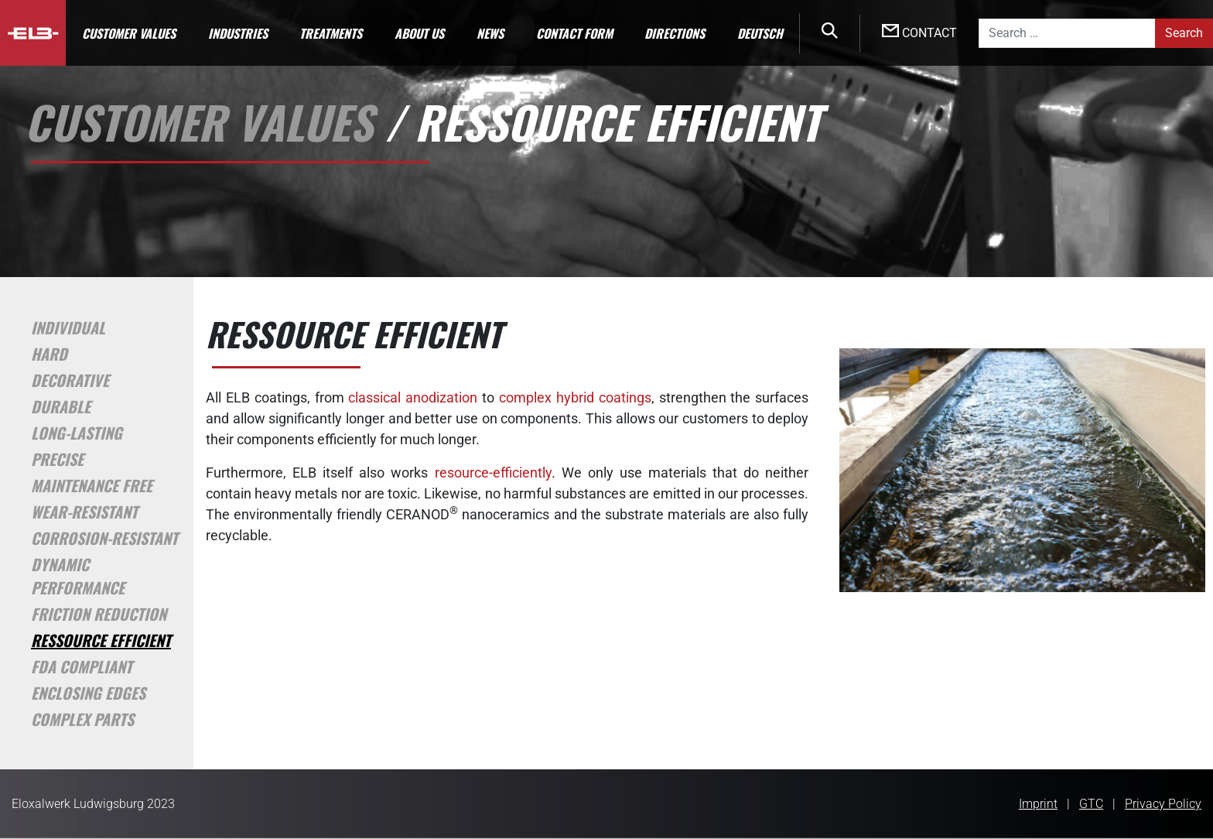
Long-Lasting (76, 432)
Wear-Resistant (84, 511)
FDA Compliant (81, 666)
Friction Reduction (98, 613)
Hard (49, 353)
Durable (61, 406)
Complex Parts (82, 719)
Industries (238, 33)
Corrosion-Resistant (104, 538)
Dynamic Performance (78, 576)
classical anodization (412, 397)
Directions (674, 33)
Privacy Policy (1163, 803)
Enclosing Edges (88, 692)
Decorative (70, 380)
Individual (68, 327)
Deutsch (760, 33)
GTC (1091, 803)
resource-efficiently (493, 472)
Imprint (1038, 803)
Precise (57, 459)
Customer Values (129, 33)
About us (419, 33)
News (490, 33)
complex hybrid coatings (575, 397)
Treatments (330, 33)
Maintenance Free (91, 485)
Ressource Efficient (101, 640)
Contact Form (574, 33)
